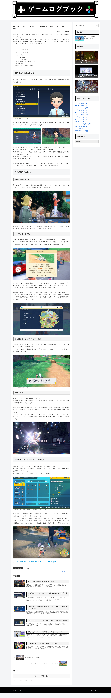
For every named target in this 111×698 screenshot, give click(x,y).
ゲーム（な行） (81, 112)
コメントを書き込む (41, 681)
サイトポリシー (15, 696)
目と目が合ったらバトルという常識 (27, 62)
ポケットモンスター (18, 569)
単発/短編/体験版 (81, 126)
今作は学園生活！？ (23, 57)
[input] (87, 25)
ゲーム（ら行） (81, 121)
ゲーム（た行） (81, 110)
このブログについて (81, 131)
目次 (23, 49)
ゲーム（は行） (82, 114)
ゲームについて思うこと (83, 124)
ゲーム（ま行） (81, 117)
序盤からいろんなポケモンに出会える (26, 66)
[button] (97, 26)
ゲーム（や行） (81, 119)
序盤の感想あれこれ (21, 55)
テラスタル (21, 64)
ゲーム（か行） (81, 105)
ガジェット (79, 128)
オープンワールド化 (23, 60)
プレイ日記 (26, 569)
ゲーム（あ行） (81, 103)
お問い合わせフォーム (26, 696)
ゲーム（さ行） (82, 108)
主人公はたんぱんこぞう (22, 53)
